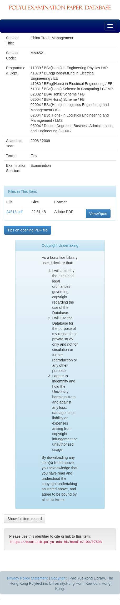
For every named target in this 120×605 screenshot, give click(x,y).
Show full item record (24, 519)
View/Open (98, 213)
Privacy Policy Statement (27, 578)
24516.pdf (14, 212)
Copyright (59, 578)
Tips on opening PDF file (27, 230)
